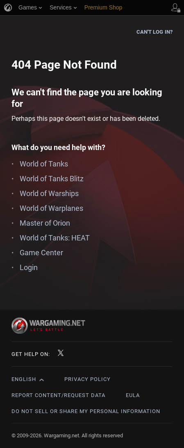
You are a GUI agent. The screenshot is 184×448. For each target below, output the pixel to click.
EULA (133, 395)
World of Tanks (44, 163)
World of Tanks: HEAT (55, 237)
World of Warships (49, 193)
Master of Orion (45, 223)
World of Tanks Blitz (52, 178)
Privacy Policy (87, 379)
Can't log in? (154, 32)
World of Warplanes (51, 208)
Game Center (41, 252)
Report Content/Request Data (58, 395)
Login (29, 267)
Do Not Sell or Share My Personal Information (85, 411)
